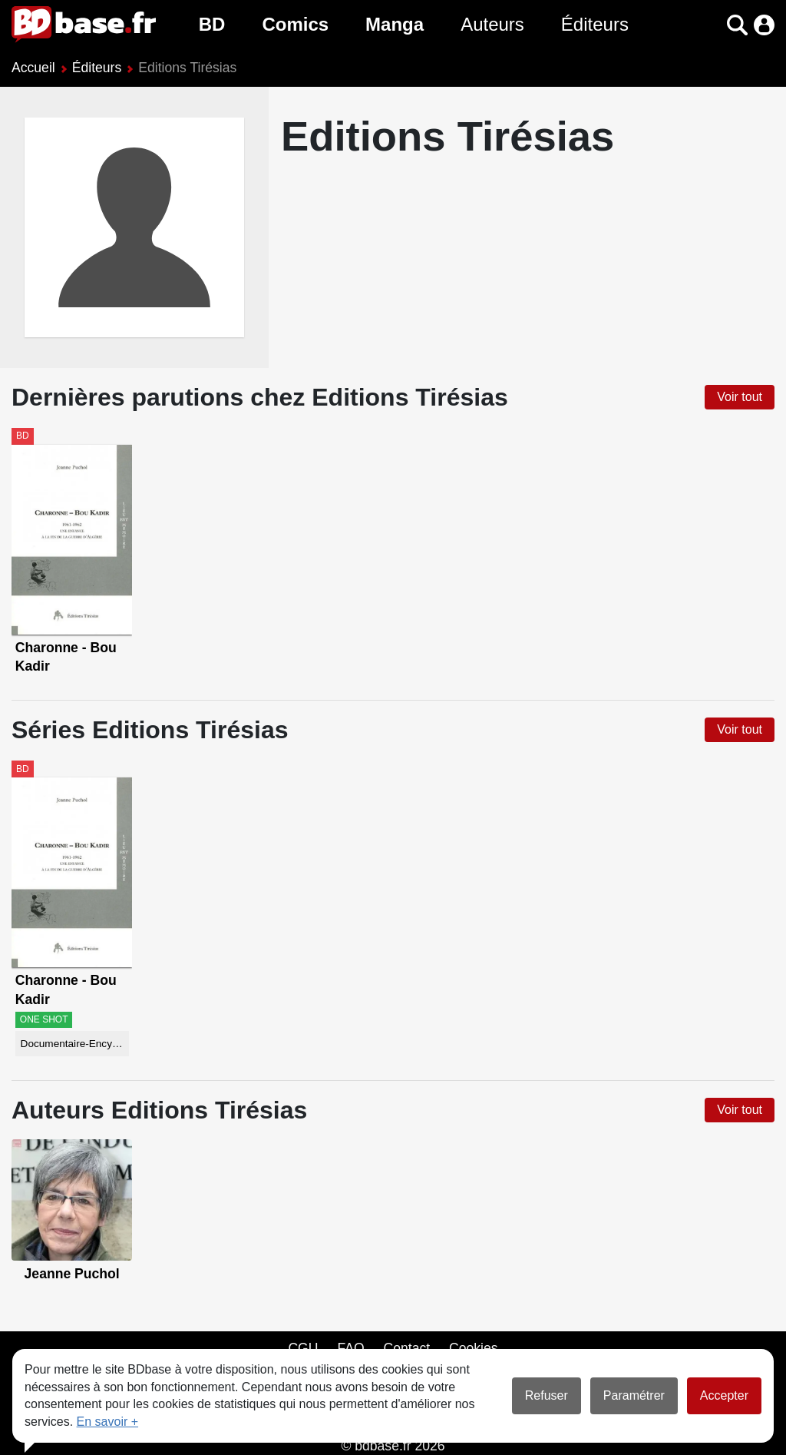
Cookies (473, 1348)
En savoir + (107, 1421)
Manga (394, 24)
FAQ (350, 1348)
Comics (295, 24)
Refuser (546, 1395)
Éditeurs (595, 24)
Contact (406, 1348)
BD (212, 24)
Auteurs (492, 24)
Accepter (724, 1395)
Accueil (33, 67)
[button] (737, 25)
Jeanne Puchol (72, 1273)
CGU (303, 1348)
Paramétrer (634, 1395)
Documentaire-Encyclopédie (75, 1043)
